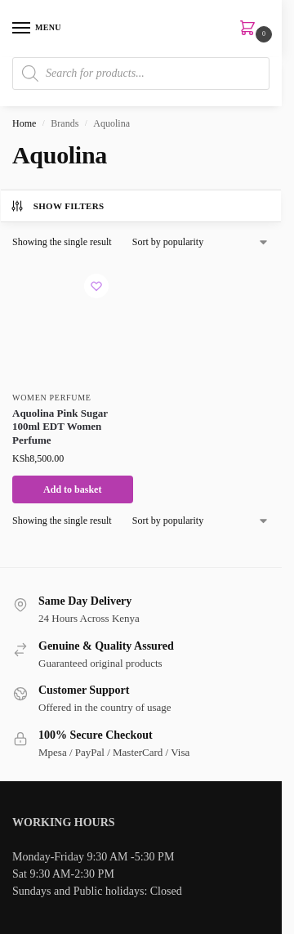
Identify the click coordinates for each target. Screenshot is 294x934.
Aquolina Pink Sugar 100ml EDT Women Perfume (60, 427)
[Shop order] (201, 242)
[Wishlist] (96, 286)
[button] (251, 29)
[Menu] (36, 28)
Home (24, 123)
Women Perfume (51, 397)
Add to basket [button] (72, 489)
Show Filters (57, 206)
